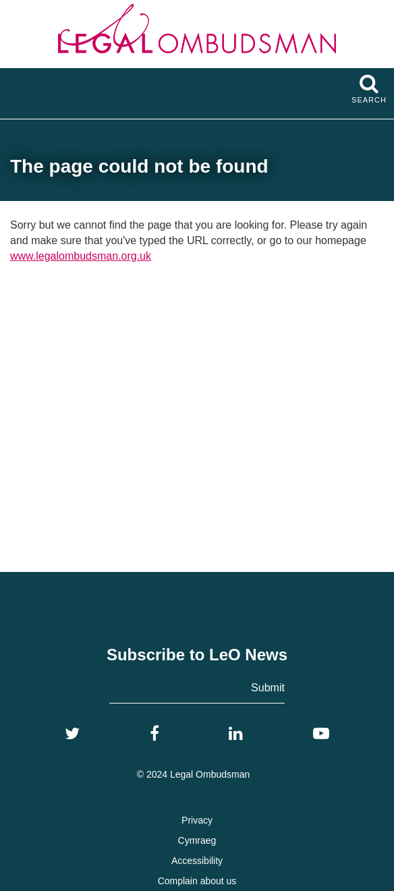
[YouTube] (321, 734)
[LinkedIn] (235, 734)
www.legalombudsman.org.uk (80, 256)
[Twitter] (72, 734)
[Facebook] (154, 734)
